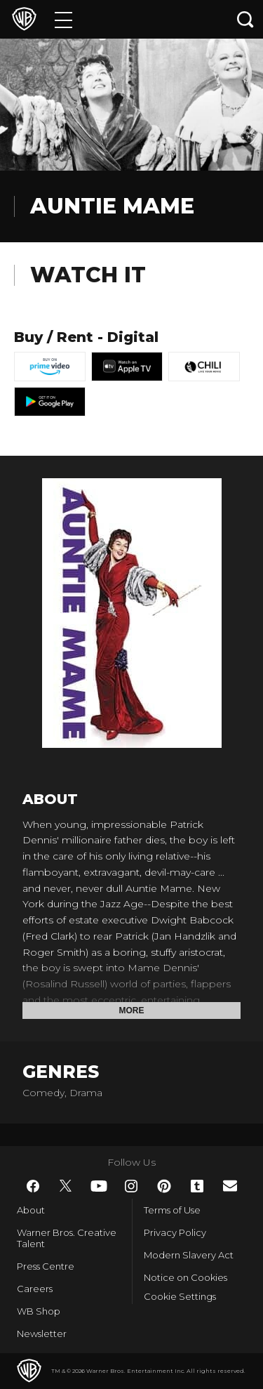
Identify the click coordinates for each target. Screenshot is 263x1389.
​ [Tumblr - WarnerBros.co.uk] (197, 1186)
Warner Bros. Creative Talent (66, 1238)
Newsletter (42, 1333)
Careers (35, 1288)
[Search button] (245, 19)
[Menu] (63, 19)
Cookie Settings (180, 1296)
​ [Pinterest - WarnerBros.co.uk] (164, 1186)
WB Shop (38, 1311)
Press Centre (45, 1266)
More (131, 1010)
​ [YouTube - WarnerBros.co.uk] (98, 1186)
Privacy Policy (175, 1232)
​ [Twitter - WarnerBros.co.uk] (66, 1186)
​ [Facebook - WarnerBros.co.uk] (33, 1186)
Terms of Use (172, 1210)
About (31, 1210)
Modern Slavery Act (189, 1254)
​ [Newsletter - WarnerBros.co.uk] (230, 1185)
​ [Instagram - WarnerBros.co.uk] (131, 1186)
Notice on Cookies (185, 1277)
